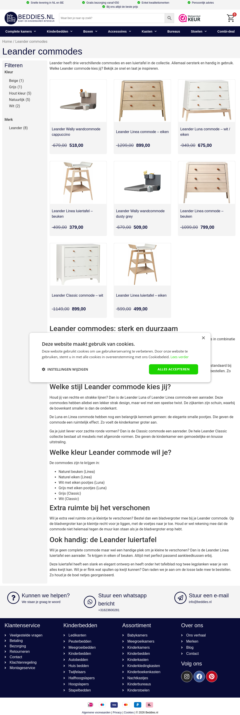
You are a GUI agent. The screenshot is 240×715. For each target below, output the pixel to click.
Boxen (90, 31)
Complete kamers (20, 31)
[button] (65, 369)
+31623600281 (109, 610)
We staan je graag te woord (41, 602)
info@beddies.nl (200, 602)
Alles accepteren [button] (174, 369)
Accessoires (119, 31)
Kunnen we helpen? (46, 595)
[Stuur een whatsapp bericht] (90, 602)
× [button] (203, 338)
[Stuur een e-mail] (180, 598)
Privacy (117, 712)
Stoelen (199, 31)
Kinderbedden (59, 31)
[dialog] (120, 357)
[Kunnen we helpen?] (13, 598)
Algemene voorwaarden (96, 712)
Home (7, 41)
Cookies (129, 712)
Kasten (149, 31)
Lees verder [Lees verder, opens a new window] (179, 357)
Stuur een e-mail (209, 595)
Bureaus (173, 31)
